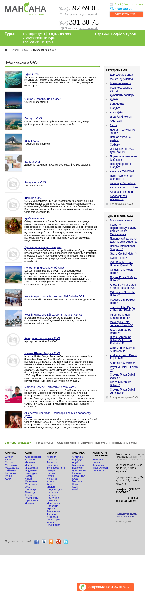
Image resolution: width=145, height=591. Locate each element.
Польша (51, 495)
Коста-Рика (78, 476)
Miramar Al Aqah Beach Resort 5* (120, 316)
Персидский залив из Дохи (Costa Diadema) (124, 240)
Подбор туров (123, 34)
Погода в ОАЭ (33, 118)
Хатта (113, 125)
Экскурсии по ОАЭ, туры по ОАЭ (122, 150)
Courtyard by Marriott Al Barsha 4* (122, 349)
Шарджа (115, 108)
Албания (52, 459)
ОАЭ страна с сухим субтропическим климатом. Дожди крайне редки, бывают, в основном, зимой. (56, 123)
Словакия (52, 505)
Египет (9, 456)
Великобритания (56, 467)
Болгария (52, 465)
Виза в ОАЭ (31, 140)
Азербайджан (33, 456)
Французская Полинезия (100, 469)
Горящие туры (34, 34)
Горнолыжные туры (38, 42)
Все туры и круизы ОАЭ (124, 397)
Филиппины (32, 497)
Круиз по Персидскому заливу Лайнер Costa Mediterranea (123, 229)
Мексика (77, 481)
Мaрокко (10, 462)
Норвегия (52, 492)
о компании (38, 14)
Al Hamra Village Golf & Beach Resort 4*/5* (123, 286)
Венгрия (51, 470)
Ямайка (76, 489)
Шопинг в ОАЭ (33, 198)
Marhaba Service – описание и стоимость (50, 387)
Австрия (52, 456)
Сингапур (30, 489)
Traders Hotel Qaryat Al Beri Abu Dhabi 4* (122, 309)
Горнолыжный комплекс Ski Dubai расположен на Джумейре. (60, 299)
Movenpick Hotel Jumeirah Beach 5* (121, 324)
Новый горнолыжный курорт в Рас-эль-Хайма (53, 314)
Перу (75, 484)
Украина (52, 508)
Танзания (10, 473)
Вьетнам (30, 459)
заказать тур (125, 14)
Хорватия (52, 516)
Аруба (75, 462)
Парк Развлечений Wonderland (121, 177)
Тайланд (30, 492)
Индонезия (31, 467)
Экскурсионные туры (39, 38)
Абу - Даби (116, 112)
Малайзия (31, 481)
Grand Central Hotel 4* (123, 253)
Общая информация (36, 102)
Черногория (54, 519)
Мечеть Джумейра (121, 79)
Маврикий (11, 465)
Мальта (51, 486)
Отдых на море (61, 34)
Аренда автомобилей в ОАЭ (42, 338)
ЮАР (8, 478)
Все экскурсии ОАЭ (121, 204)
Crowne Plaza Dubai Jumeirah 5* (122, 391)
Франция (52, 514)
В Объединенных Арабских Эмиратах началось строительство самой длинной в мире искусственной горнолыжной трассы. (55, 320)
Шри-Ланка (31, 500)
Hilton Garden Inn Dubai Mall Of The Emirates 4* (121, 340)
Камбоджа (31, 473)
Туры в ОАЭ (31, 74)
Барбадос (78, 465)
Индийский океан (121, 116)
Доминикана (79, 470)
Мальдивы (31, 484)
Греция (51, 473)
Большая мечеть (120, 83)
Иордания (31, 470)
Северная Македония (53, 501)
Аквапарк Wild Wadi (122, 171)
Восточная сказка (121, 220)
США (75, 486)
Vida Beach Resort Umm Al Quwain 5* (121, 264)
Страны (102, 34)
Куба (75, 478)
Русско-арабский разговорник (42, 247)
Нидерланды (54, 489)
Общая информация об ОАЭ (42, 99)
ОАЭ (26, 50)
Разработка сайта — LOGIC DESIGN (128, 515)
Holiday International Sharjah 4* (122, 248)
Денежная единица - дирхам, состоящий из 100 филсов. (57, 164)
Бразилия (78, 467)
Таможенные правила (37, 143)
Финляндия (53, 511)
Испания (52, 478)
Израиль (30, 462)
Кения (8, 459)
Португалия (53, 497)
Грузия (51, 476)
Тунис (8, 476)
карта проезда (88, 14)
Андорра (52, 462)
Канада (76, 473)
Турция (29, 495)
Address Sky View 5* (122, 362)
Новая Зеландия (98, 463)
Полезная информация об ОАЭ (44, 267)
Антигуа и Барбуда (78, 458)
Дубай (114, 99)
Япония (29, 503)
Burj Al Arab (117, 103)
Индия (28, 465)
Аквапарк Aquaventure (124, 187)
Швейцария (53, 525)
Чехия (50, 522)
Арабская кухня (34, 218)
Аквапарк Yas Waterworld (118, 198)
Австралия (99, 459)
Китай (28, 478)
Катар (28, 476)
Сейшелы (10, 470)
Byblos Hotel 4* (119, 258)
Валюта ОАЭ (32, 161)
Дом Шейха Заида (121, 74)
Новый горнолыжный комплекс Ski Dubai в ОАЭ (54, 296)
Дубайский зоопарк (122, 95)
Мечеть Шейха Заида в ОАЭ (42, 353)
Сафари (115, 144)
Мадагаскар (12, 467)
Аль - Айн (116, 121)
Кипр (49, 484)
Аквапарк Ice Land (121, 191)
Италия (51, 481)
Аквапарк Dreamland (122, 183)
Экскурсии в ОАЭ (35, 182)
